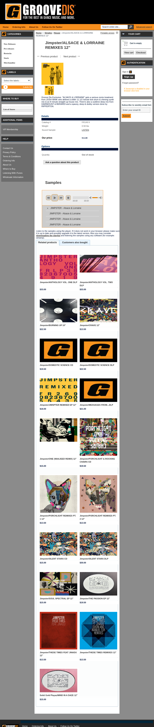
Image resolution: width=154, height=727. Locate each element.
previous (48, 197)
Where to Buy (9, 169)
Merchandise (9, 63)
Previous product (47, 56)
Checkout (141, 52)
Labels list (27, 87)
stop (68, 197)
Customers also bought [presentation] (74, 242)
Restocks (8, 53)
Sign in (127, 72)
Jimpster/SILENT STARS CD (53, 559)
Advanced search (144, 27)
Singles (48, 33)
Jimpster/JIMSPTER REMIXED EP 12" (58, 405)
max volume (101, 197)
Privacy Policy (9, 152)
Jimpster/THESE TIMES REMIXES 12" (98, 652)
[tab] (47, 242)
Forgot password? (130, 83)
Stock (6, 58)
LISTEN (85, 130)
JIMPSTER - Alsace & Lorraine (65, 208)
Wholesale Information (13, 177)
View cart (128, 52)
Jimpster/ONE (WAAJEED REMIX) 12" (58, 459)
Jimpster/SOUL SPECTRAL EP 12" (56, 598)
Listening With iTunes (13, 173)
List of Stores (9, 109)
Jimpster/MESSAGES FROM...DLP (96, 405)
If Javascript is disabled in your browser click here (136, 90)
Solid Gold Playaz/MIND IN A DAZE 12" (58, 695)
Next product (71, 56)
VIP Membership (10, 129)
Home (39, 33)
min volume (91, 197)
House (57, 33)
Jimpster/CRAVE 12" (90, 325)
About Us (7, 165)
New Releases (10, 44)
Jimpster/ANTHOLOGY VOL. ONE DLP (58, 282)
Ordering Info (9, 160)
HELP (5, 139)
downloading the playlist (48, 235)
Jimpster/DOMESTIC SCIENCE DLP (97, 365)
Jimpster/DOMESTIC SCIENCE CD (56, 365)
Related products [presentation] (47, 242)
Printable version (107, 33)
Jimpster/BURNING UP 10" (53, 325)
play (55, 198)
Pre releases (9, 49)
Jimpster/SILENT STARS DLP (94, 559)
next (61, 197)
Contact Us (8, 148)
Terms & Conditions (12, 156)
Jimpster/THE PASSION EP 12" (95, 598)
